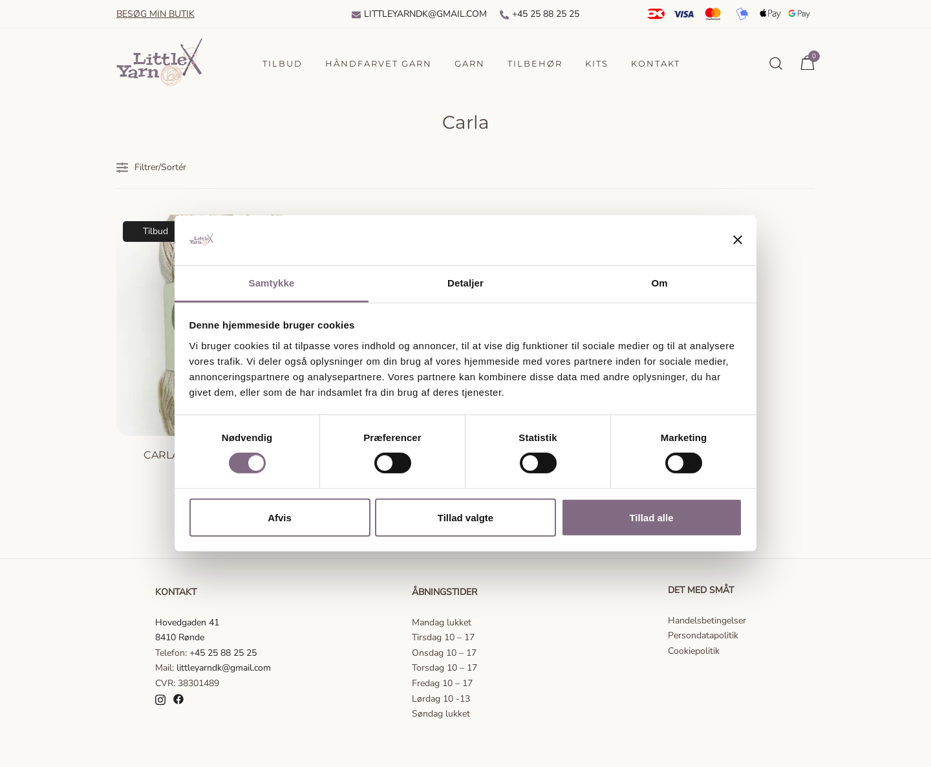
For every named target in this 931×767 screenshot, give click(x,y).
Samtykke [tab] (272, 282)
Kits (596, 63)
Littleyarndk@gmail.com (419, 14)
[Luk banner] (737, 239)
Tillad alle (651, 517)
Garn (470, 63)
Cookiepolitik (694, 651)
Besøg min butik (155, 14)
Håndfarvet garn (378, 63)
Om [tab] (659, 282)
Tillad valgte (465, 517)
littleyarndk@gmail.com (224, 668)
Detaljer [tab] (465, 282)
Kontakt (655, 63)
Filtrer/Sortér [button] (151, 167)
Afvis (280, 517)
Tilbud (282, 63)
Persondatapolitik (703, 635)
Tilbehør (535, 63)
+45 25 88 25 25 (539, 14)
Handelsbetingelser (707, 620)
